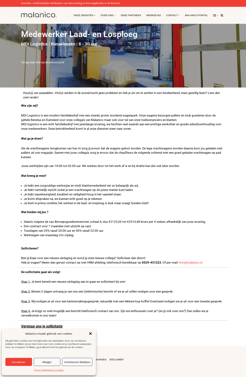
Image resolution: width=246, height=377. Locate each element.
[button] (90, 333)
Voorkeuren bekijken (77, 362)
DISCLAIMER (116, 359)
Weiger (47, 362)
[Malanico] (38, 14)
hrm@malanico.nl (190, 262)
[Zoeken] (222, 15)
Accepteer (18, 362)
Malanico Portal (196, 15)
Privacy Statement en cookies (49, 370)
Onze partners (130, 15)
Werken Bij (153, 15)
